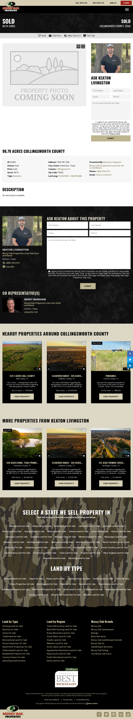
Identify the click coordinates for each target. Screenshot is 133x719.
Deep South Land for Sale (59, 653)
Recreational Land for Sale (110, 583)
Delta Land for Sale (56, 660)
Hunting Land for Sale (47, 583)
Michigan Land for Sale (65, 536)
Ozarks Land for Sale (56, 639)
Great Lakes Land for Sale (59, 646)
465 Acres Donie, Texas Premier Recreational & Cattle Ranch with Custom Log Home (22, 462)
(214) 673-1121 (31, 312)
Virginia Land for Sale (90, 552)
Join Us (113, 3)
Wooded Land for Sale (94, 594)
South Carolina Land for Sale (114, 547)
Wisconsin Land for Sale (54, 558)
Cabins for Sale (36, 578)
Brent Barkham (35, 299)
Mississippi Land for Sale (116, 536)
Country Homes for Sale (79, 578)
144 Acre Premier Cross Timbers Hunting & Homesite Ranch (111, 462)
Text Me (8, 266)
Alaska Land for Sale (41, 525)
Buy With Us (98, 3)
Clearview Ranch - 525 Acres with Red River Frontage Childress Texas (66, 375)
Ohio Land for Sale (13, 547)
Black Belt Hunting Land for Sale (62, 629)
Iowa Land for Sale (100, 531)
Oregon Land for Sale (60, 547)
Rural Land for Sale (72, 589)
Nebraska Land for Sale (62, 541)
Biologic (94, 632)
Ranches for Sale (68, 583)
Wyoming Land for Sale (79, 558)
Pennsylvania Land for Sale (85, 547)
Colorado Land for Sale (113, 525)
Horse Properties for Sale (22, 583)
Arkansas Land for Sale (65, 525)
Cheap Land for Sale (55, 578)
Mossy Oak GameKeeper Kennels (106, 639)
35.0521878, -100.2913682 (70, 176)
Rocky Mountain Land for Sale (61, 632)
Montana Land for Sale (37, 541)
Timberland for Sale (93, 589)
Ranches (17, 176)
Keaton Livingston (112, 162)
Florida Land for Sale (11, 531)
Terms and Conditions (51, 699)
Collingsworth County (112, 26)
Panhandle (111, 375)
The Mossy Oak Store (101, 653)
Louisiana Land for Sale (41, 536)
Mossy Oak (96, 625)
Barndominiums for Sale (15, 578)
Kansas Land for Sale (121, 531)
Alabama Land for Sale (19, 525)
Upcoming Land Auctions (14, 660)
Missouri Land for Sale (14, 541)
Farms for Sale (122, 578)
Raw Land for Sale (87, 583)
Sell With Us (81, 3)
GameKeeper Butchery (102, 646)
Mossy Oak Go (97, 643)
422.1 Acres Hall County (22, 375)
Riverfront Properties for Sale (46, 589)
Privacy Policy (114, 134)
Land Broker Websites (76, 703)
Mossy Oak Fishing (99, 650)
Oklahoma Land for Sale (36, 547)
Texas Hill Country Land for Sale (62, 625)
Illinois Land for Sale (57, 531)
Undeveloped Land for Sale (118, 589)
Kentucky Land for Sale (17, 536)
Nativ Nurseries (98, 636)
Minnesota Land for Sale (90, 536)
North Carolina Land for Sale (116, 541)
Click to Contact (104, 174)
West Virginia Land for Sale (116, 552)
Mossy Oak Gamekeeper (102, 629)
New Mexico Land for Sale (88, 541)
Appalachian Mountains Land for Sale (64, 650)
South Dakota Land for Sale (17, 552)
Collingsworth (63, 169)
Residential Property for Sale (15, 589)
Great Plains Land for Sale (59, 636)
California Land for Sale (89, 525)
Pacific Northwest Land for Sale (61, 657)
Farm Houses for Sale (103, 578)
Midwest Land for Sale (57, 643)
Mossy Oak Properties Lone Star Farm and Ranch (106, 166)
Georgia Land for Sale (34, 531)
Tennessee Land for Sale (44, 552)
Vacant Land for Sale (38, 594)
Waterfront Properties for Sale (66, 594)
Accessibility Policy (82, 699)
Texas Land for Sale (68, 552)
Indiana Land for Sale (79, 531)
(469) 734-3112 (103, 171)
